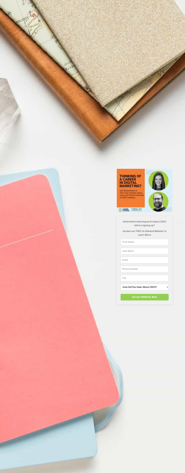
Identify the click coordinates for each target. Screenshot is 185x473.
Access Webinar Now (144, 297)
